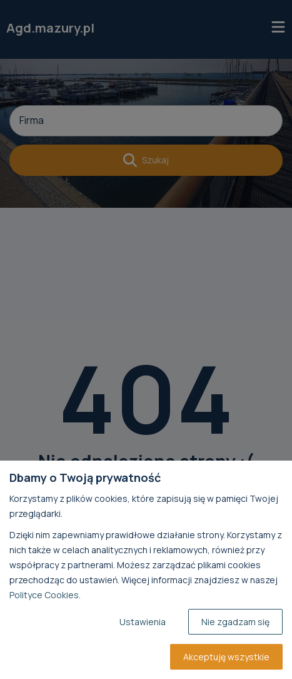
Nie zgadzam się (235, 622)
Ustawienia (142, 622)
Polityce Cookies (44, 595)
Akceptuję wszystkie (226, 657)
